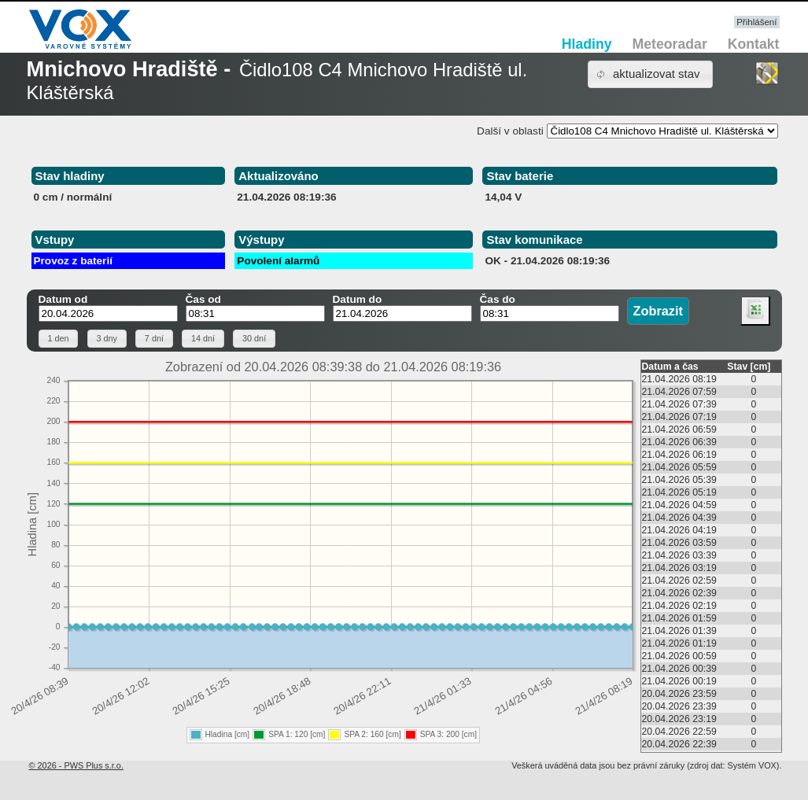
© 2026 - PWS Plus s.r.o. (76, 765)
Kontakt (754, 44)
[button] (650, 74)
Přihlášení (756, 22)
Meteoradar (670, 44)
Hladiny (587, 44)
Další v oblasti (510, 131)
